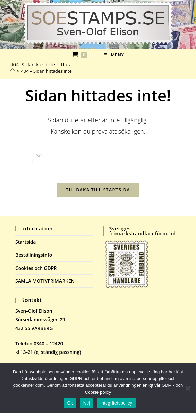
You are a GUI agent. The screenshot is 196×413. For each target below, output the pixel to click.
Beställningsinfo (33, 255)
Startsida (25, 242)
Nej (86, 403)
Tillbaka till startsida (98, 190)
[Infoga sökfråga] (98, 155)
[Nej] (187, 388)
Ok (70, 403)
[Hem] (12, 71)
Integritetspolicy (116, 403)
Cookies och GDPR (36, 268)
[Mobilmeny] (113, 55)
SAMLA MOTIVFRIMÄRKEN (45, 281)
